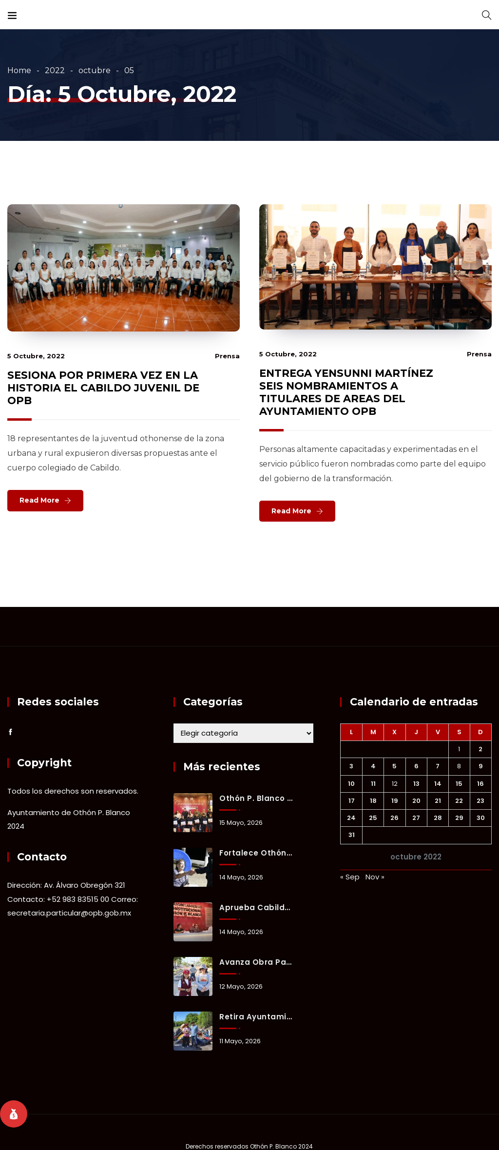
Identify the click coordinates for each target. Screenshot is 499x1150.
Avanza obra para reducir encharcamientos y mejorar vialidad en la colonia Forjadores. (256, 962)
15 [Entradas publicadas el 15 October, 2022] (459, 783)
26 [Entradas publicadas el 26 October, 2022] (394, 817)
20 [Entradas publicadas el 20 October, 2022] (416, 800)
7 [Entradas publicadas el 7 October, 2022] (438, 766)
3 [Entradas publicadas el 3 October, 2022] (351, 766)
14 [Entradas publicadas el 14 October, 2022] (437, 783)
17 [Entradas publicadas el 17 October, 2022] (351, 800)
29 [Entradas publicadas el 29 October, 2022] (459, 817)
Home (19, 70)
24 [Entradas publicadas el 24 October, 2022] (351, 817)
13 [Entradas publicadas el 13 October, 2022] (416, 783)
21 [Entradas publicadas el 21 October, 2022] (438, 800)
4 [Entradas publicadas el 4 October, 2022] (373, 766)
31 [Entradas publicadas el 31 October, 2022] (351, 834)
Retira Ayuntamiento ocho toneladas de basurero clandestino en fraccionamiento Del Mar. (256, 1017)
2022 (55, 70)
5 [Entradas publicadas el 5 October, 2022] (394, 766)
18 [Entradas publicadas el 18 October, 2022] (373, 800)
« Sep (350, 877)
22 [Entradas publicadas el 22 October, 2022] (459, 800)
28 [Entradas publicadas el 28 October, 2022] (438, 817)
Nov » (374, 877)
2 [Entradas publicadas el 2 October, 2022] (480, 749)
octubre (94, 70)
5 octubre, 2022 (36, 356)
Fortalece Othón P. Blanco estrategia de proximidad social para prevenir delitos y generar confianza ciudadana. (256, 853)
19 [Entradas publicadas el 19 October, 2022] (394, 800)
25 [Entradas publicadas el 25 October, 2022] (373, 817)
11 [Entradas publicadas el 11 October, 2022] (373, 783)
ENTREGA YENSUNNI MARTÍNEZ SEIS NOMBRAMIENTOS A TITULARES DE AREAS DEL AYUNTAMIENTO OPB (346, 392)
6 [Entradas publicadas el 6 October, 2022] (416, 766)
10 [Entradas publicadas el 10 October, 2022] (351, 783)
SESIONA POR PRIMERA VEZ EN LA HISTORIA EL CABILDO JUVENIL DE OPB (103, 388)
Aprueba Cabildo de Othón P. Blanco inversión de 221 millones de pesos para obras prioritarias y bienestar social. (256, 907)
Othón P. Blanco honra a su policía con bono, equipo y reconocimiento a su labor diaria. (256, 798)
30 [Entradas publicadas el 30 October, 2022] (481, 817)
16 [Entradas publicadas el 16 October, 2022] (480, 783)
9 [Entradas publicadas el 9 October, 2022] (481, 766)
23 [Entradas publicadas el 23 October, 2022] (480, 800)
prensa (227, 356)
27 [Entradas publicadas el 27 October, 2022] (416, 817)
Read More (39, 500)
